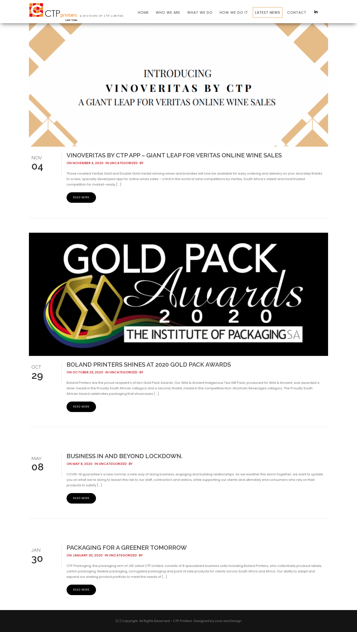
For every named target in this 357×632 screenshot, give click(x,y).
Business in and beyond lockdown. (124, 456)
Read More (81, 197)
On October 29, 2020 (85, 372)
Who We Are (168, 12)
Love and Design (228, 621)
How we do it (234, 12)
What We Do (200, 12)
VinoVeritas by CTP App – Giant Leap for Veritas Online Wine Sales (174, 155)
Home (143, 12)
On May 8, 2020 (79, 463)
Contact (296, 12)
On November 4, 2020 (85, 163)
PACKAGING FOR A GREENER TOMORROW (127, 547)
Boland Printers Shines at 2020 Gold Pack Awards (149, 364)
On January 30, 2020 (85, 555)
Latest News (267, 12)
